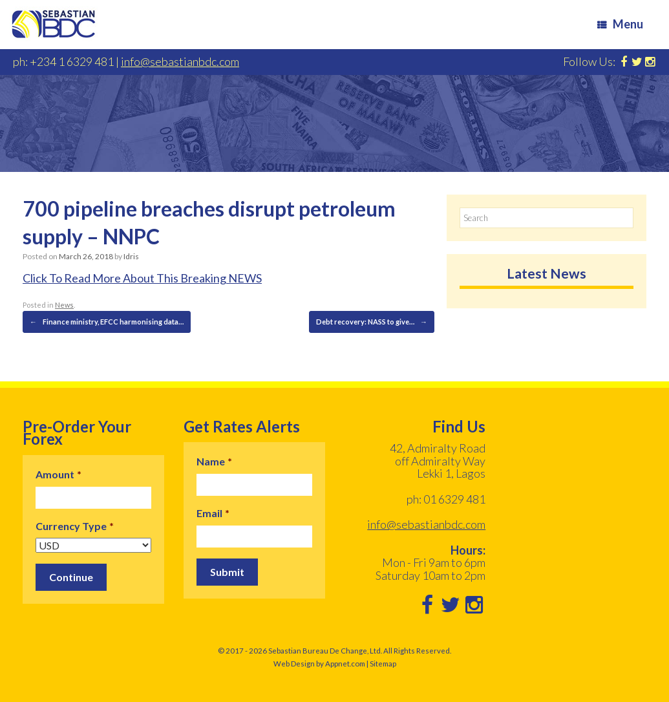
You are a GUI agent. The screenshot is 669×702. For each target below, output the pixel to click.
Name (214, 461)
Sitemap (383, 663)
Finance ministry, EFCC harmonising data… (107, 321)
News (64, 305)
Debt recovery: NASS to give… (371, 321)
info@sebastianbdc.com (180, 61)
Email (212, 513)
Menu (620, 24)
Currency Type (75, 526)
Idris (131, 256)
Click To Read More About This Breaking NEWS (142, 278)
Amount (58, 474)
